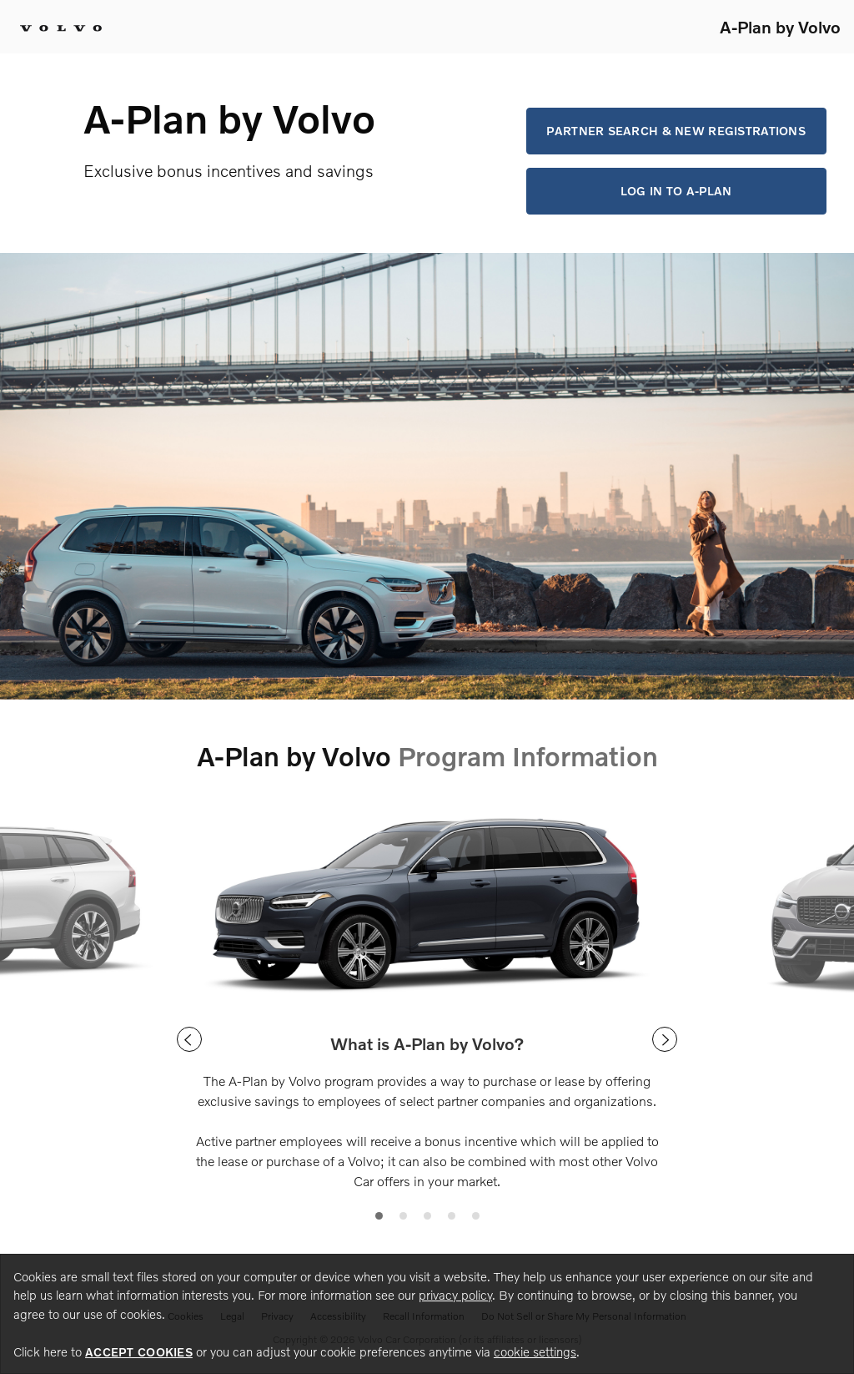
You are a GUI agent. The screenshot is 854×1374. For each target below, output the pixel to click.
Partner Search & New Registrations (676, 131)
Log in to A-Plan (675, 191)
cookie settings (535, 1351)
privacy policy (455, 1294)
